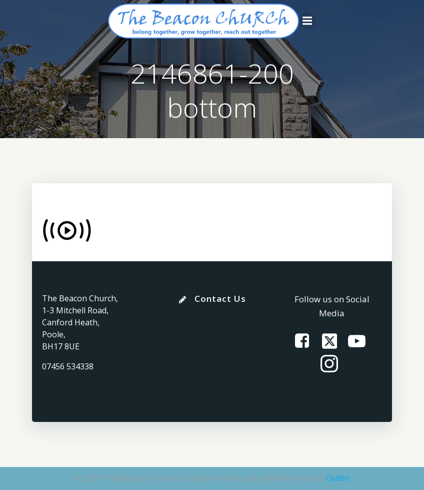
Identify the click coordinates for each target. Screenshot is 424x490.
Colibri (338, 477)
